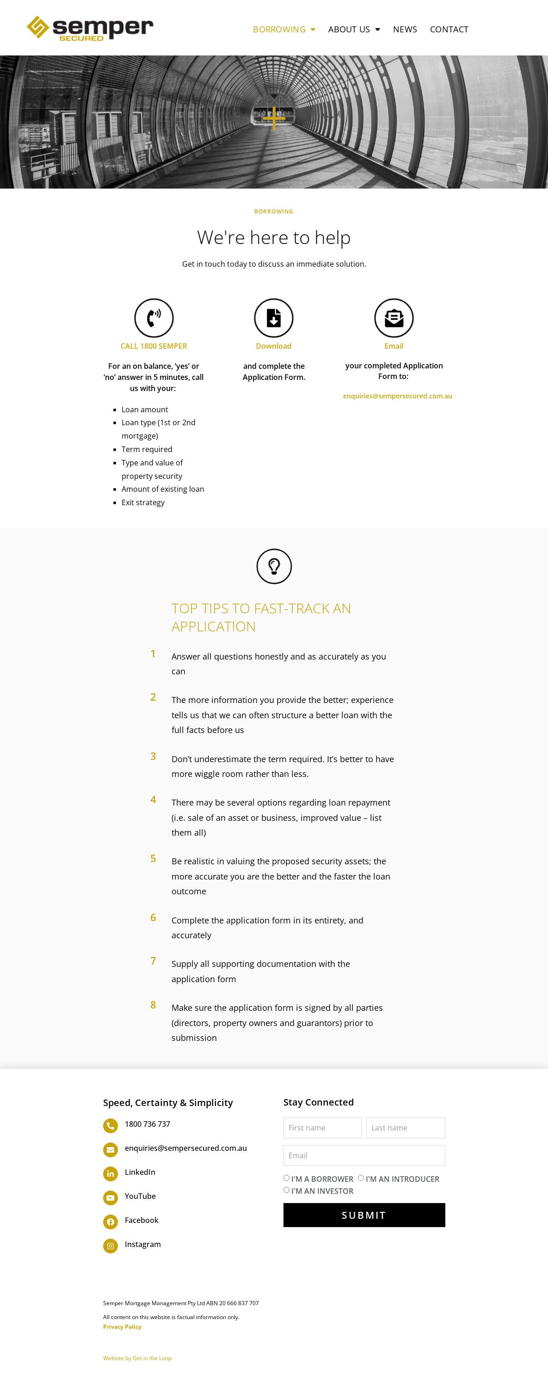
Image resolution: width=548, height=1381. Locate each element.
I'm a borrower (322, 1179)
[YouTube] (110, 1198)
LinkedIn (140, 1172)
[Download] (274, 319)
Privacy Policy (122, 1327)
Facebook (142, 1220)
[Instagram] (110, 1246)
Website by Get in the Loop (137, 1358)
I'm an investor (322, 1190)
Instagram (143, 1244)
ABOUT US (354, 29)
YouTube (140, 1196)
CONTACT (449, 29)
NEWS (405, 29)
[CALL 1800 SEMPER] (154, 319)
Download (274, 343)
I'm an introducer (402, 1179)
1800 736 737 (147, 1124)
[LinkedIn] (110, 1174)
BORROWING (284, 29)
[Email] (394, 319)
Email (394, 343)
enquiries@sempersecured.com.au (397, 395)
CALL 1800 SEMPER (153, 343)
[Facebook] (110, 1222)
